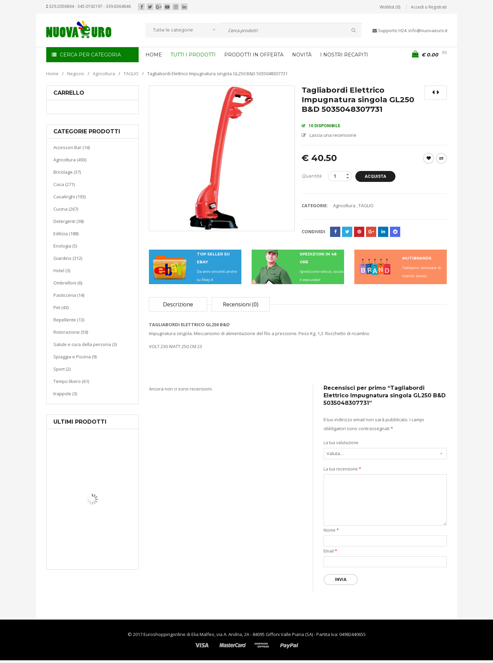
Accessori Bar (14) (71, 147)
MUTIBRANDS (416, 258)
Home (52, 73)
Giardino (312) (67, 258)
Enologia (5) (65, 246)
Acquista (378, 176)
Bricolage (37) (67, 172)
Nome (331, 530)
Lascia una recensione (332, 135)
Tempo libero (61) (71, 381)
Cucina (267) (65, 209)
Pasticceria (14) (68, 295)
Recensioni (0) (240, 304)
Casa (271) (64, 184)
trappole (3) (65, 393)
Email (330, 551)
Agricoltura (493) (69, 160)
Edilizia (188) (65, 233)
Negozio (75, 73)
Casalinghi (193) (69, 197)
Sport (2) (62, 369)
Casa (91, 535)
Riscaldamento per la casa (108, 543)
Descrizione (178, 304)
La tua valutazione (341, 443)
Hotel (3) (61, 270)
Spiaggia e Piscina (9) (75, 357)
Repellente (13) (68, 320)
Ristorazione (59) (70, 332)
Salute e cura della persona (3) (85, 344)
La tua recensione (342, 469)
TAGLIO (131, 73)
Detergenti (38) (68, 221)
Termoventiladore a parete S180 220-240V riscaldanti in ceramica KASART (108, 564)
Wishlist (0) (390, 7)
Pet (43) (60, 307)
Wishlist (428, 158)
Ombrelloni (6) (67, 283)
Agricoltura (104, 73)
